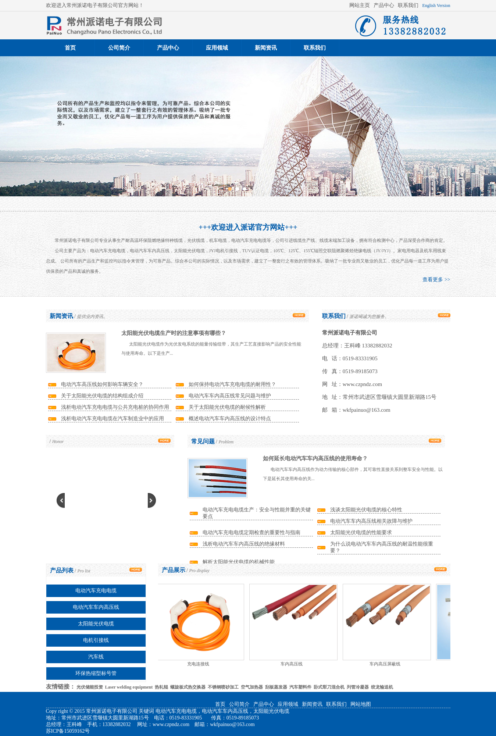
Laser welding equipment (129, 687)
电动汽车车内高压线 (96, 607)
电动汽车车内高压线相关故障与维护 (371, 521)
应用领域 (217, 48)
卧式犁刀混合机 (329, 687)
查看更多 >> (436, 279)
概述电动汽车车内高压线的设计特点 (230, 418)
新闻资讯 (266, 48)
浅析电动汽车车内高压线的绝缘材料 (244, 544)
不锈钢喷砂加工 (223, 687)
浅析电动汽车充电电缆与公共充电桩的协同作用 (115, 407)
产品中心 (384, 5)
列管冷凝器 (358, 687)
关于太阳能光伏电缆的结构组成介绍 (102, 396)
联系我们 (408, 5)
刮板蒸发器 (276, 687)
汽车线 (96, 657)
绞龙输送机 (382, 687)
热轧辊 (161, 687)
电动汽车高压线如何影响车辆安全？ (102, 384)
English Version (436, 5)
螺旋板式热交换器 (188, 687)
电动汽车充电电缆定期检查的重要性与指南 (251, 532)
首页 (70, 48)
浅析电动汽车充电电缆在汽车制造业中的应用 (112, 418)
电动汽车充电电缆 (96, 590)
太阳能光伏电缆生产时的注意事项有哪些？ (173, 333)
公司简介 (119, 48)
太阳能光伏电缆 (96, 623)
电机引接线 (96, 640)
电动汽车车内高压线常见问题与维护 (230, 396)
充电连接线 (199, 664)
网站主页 (359, 5)
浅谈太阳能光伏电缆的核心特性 (366, 509)
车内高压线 (292, 664)
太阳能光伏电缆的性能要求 (361, 532)
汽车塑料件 (300, 687)
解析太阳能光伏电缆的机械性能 (239, 562)
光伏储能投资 (89, 687)
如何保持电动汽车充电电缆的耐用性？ (232, 384)
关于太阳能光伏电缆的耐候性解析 (227, 407)
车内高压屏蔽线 (385, 664)
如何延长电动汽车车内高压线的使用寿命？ (315, 458)
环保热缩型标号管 (96, 673)
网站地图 (360, 704)
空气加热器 (252, 687)
